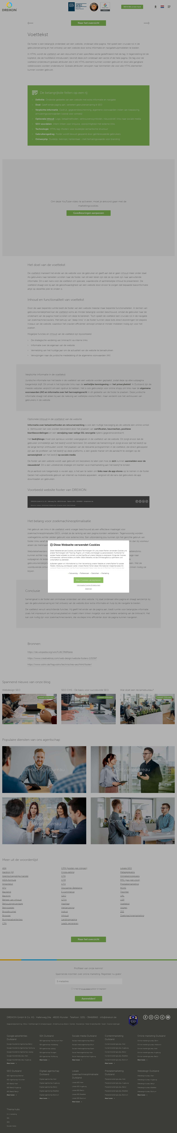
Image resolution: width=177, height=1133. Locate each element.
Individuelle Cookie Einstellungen (88, 585)
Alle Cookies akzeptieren (88, 580)
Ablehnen (88, 589)
